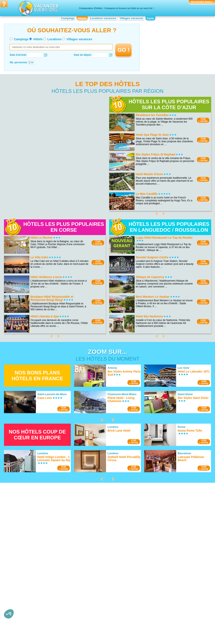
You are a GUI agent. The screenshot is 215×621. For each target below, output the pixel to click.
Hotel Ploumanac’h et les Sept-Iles (43, 540)
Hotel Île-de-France (92, 586)
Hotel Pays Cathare (149, 536)
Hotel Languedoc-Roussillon (97, 588)
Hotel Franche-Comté (93, 580)
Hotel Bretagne (32, 588)
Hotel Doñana (31, 528)
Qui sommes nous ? (87, 603)
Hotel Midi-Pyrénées (150, 577)
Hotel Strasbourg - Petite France (157, 533)
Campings (68, 18)
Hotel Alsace (31, 574)
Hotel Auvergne (32, 580)
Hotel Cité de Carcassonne (154, 524)
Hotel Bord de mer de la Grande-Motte (102, 530)
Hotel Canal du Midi (150, 530)
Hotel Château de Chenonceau (156, 545)
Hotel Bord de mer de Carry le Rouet (101, 548)
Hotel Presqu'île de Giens (38, 531)
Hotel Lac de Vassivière (37, 543)
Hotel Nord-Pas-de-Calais (153, 580)
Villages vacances (131, 18)
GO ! (124, 50)
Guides (142, 610)
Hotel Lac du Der (33, 537)
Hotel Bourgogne (33, 586)
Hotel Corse (87, 577)
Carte (150, 18)
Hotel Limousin (89, 591)
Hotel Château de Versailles (154, 542)
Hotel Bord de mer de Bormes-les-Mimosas (105, 533)
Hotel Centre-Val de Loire (38, 591)
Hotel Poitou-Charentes (152, 588)
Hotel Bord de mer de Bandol (97, 539)
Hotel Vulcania (147, 539)
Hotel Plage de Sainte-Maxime (41, 534)
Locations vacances (103, 18)
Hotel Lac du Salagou (36, 520)
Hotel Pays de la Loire (151, 583)
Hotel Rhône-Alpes (149, 594)
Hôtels (82, 18)
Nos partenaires (130, 603)
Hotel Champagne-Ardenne (96, 574)
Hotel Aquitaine (32, 577)
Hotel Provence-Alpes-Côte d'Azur (158, 591)
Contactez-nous (110, 603)
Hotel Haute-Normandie (94, 583)
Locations (54, 39)
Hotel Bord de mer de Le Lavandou (100, 542)
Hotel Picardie (146, 586)
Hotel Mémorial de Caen (152, 548)
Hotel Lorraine (146, 574)
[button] (9, 614)
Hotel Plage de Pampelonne (39, 525)
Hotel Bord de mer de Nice (96, 524)
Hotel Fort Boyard (148, 527)
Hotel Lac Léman (33, 522)
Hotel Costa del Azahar (94, 545)
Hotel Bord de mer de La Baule (98, 536)
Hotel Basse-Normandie (37, 583)
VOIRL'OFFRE (203, 120)
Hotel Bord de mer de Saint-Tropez (100, 527)
